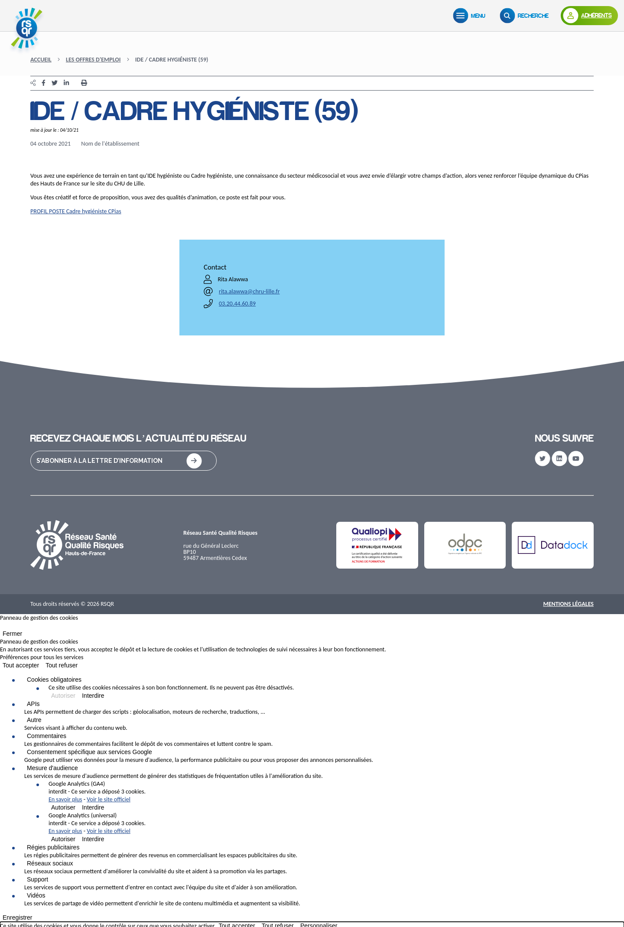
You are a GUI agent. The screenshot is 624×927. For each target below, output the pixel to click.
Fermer (12, 633)
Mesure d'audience (52, 767)
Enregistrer (17, 917)
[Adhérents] (589, 15)
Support (37, 879)
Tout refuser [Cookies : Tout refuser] (62, 665)
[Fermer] (2, 627)
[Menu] (471, 15)
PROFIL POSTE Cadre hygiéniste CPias (75, 211)
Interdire (93, 695)
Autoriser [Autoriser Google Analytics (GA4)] (63, 807)
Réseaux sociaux (50, 863)
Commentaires (46, 735)
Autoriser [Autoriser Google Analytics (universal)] (63, 839)
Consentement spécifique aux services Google (89, 751)
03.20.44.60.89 (237, 303)
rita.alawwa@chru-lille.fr (249, 291)
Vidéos (36, 895)
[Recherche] (526, 15)
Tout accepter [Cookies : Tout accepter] (21, 665)
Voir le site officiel (108, 799)
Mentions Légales (568, 604)
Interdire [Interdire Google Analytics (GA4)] (93, 807)
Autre (34, 719)
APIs (33, 703)
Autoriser (63, 695)
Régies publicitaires (53, 847)
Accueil (41, 59)
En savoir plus (65, 799)
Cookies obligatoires (54, 679)
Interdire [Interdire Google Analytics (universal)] (93, 839)
